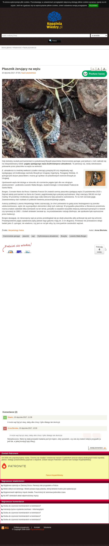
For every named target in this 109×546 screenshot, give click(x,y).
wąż (33, 236)
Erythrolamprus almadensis (48, 236)
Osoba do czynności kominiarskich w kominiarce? (22, 506)
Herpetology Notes (16, 230)
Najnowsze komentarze (13, 501)
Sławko (10, 417)
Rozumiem (93, 6)
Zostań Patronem (10, 453)
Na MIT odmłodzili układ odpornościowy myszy (21, 496)
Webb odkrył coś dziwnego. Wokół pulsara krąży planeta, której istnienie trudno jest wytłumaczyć (39, 489)
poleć (105, 249)
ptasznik (26, 236)
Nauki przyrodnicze (28, 73)
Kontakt (37, 527)
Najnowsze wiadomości (13, 481)
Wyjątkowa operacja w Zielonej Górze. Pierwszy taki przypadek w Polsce (30, 485)
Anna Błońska (13, 428)
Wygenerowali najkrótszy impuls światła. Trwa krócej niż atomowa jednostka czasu (34, 492)
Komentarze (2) (10, 412)
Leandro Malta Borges (78, 236)
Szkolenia (47, 527)
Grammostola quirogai (11, 236)
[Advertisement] (54, 57)
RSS (6, 527)
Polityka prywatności (21, 527)
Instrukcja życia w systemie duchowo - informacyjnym (23, 509)
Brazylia (64, 236)
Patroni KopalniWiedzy (54, 475)
